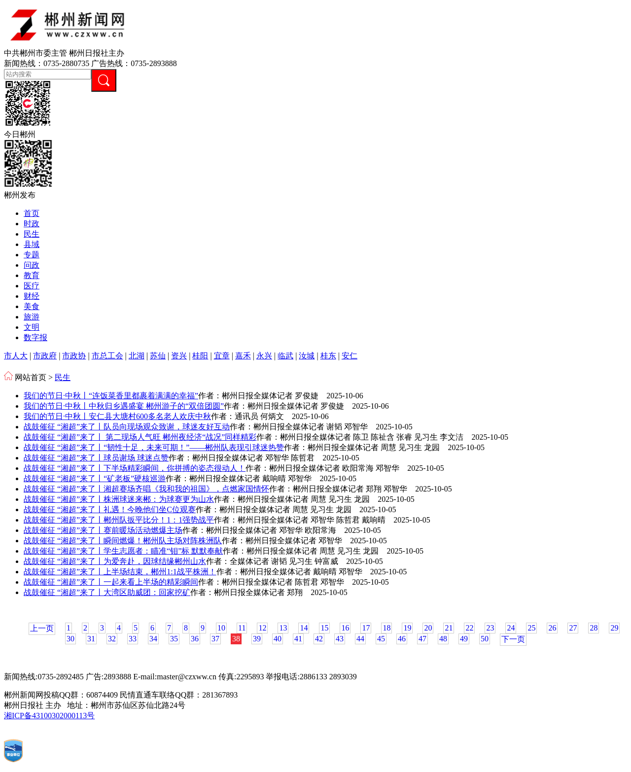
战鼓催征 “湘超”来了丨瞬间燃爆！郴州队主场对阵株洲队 (123, 540)
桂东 (328, 355)
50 (485, 638)
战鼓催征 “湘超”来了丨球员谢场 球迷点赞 (96, 458)
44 (360, 638)
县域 (31, 244)
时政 (31, 223)
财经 (31, 296)
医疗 (31, 285)
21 (449, 628)
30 (70, 638)
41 (298, 638)
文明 (31, 327)
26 (552, 628)
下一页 (513, 639)
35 (174, 638)
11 (241, 628)
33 (133, 638)
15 (324, 628)
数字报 (35, 337)
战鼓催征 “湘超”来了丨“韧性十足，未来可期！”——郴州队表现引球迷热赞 (154, 447)
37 (215, 638)
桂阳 (200, 355)
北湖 (136, 355)
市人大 (16, 355)
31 (91, 638)
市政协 (74, 355)
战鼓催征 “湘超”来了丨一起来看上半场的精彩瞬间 (111, 582)
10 (221, 628)
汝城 (307, 355)
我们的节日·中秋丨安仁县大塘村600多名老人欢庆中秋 (117, 416)
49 (464, 638)
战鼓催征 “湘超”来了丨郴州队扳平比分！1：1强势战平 (119, 520)
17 (366, 628)
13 (283, 628)
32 (112, 638)
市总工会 (107, 355)
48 (443, 638)
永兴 (264, 355)
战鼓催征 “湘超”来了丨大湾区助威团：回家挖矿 (107, 592)
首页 (31, 213)
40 (277, 638)
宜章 (222, 355)
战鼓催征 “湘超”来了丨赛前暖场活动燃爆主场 (103, 530)
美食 (31, 306)
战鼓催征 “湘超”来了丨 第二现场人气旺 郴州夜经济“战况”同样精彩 (140, 437)
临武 (285, 355)
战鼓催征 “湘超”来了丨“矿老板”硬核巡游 (95, 478)
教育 (31, 275)
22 (469, 628)
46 (402, 638)
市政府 (45, 355)
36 (195, 638)
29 (614, 628)
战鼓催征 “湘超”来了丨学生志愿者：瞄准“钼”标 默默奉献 (123, 551)
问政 (31, 265)
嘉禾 (243, 355)
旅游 (31, 317)
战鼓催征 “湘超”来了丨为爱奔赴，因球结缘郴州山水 (115, 561)
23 (490, 628)
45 (381, 638)
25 (531, 628)
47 (422, 638)
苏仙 (158, 355)
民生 (31, 234)
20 (428, 628)
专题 (31, 254)
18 (386, 628)
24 (511, 628)
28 (593, 628)
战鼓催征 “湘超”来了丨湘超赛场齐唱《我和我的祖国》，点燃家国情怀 (146, 489)
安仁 (349, 355)
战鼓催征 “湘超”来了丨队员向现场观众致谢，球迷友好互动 (127, 426)
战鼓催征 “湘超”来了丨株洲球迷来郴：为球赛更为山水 (119, 499)
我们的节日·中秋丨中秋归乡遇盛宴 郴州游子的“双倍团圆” (124, 406)
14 (304, 628)
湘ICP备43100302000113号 (49, 715)
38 (236, 638)
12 (262, 628)
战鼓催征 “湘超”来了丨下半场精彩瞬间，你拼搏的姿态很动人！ (134, 468)
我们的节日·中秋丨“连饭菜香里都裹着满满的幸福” (111, 395)
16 (345, 628)
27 (573, 628)
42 (319, 638)
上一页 (42, 628)
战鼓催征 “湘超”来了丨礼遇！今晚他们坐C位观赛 (110, 509)
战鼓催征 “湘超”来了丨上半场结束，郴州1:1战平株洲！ (120, 571)
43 (340, 638)
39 (257, 638)
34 (153, 638)
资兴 (179, 355)
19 (407, 628)
